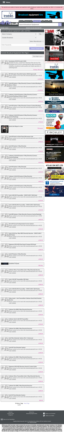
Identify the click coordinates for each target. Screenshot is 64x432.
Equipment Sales (28, 21)
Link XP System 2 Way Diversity (17, 254)
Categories (10, 415)
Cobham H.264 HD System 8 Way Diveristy (20, 176)
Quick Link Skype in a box (16, 126)
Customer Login (10, 413)
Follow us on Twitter (50, 415)
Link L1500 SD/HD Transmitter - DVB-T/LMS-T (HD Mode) (24, 205)
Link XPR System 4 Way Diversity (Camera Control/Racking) (25, 214)
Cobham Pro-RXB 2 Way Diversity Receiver (20, 385)
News (50, 21)
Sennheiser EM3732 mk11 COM (17, 61)
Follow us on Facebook (50, 413)
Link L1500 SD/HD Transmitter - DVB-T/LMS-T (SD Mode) (24, 289)
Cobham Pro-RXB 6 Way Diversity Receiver (20, 328)
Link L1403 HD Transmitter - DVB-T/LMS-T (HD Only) (23, 195)
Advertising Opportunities (31, 413)
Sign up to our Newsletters (9, 419)
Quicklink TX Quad (14, 263)
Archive (46, 21)
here (54, 7)
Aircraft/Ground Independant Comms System (21, 224)
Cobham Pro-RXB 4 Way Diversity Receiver (20, 357)
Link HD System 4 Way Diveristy (17, 146)
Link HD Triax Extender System (17, 347)
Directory (21, 21)
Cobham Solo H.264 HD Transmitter (18, 319)
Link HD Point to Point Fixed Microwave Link (21, 136)
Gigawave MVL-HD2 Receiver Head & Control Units (23, 366)
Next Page (26, 403)
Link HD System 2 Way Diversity (17, 166)
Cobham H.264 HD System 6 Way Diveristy (20, 186)
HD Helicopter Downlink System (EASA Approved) (22, 74)
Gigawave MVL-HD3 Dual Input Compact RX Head (22, 244)
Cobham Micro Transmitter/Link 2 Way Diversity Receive (24, 376)
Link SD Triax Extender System (17, 395)
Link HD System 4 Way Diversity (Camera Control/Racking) (25, 105)
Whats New (31, 412)
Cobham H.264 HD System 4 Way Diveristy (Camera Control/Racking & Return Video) (23, 95)
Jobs (43, 21)
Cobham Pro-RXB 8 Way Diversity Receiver (20, 309)
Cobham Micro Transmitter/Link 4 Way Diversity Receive (24, 270)
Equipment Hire (37, 21)
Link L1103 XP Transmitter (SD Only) (18, 279)
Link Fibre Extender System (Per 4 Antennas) (21, 338)
